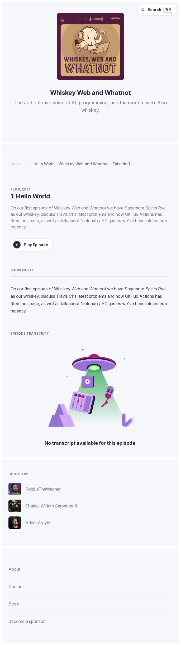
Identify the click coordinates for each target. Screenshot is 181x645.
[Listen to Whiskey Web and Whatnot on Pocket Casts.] (102, 134)
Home (16, 164)
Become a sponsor (26, 621)
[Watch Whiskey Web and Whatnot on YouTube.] (116, 134)
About (14, 569)
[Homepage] (90, 46)
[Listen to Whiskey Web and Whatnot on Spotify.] (64, 134)
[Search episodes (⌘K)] (157, 9)
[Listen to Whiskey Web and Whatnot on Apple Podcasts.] (77, 134)
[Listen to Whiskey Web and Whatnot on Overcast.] (90, 134)
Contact (16, 586)
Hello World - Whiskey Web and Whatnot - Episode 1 (82, 164)
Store (13, 604)
